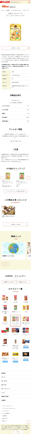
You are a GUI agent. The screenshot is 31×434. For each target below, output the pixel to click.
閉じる (18, 431)
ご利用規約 (4, 415)
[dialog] (15, 429)
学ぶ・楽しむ (4, 381)
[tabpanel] (15, 32)
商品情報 (3, 373)
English (4, 420)
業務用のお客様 (5, 396)
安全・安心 (3, 384)
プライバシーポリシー (7, 405)
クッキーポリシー (5, 410)
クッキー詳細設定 (5, 413)
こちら (19, 161)
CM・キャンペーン (5, 388)
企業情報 (3, 400)
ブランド (3, 377)
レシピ (2, 392)
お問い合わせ (5, 418)
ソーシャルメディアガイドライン (9, 408)
